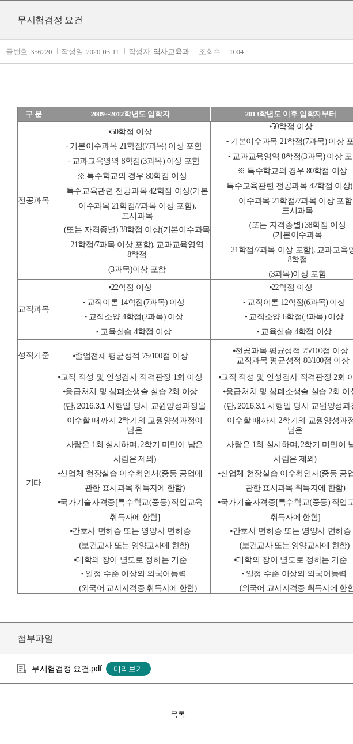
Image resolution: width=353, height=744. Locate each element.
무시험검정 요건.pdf (67, 668)
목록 (177, 714)
